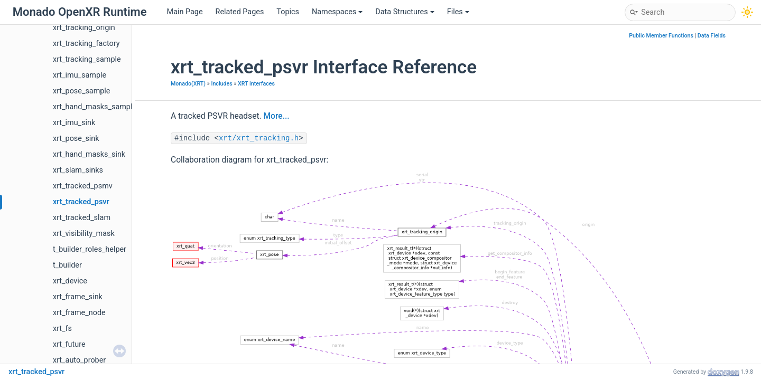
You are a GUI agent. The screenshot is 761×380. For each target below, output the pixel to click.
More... (276, 116)
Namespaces (337, 11)
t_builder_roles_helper (89, 249)
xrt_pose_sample (81, 91)
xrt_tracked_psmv (83, 186)
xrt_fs (62, 328)
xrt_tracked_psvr (81, 201)
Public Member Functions (661, 35)
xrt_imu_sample (79, 75)
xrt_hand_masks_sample (94, 106)
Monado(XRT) (188, 83)
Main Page (185, 11)
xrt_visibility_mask (84, 233)
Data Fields (712, 35)
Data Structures (404, 11)
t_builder (67, 265)
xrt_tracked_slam (81, 217)
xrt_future (69, 344)
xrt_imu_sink (74, 122)
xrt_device (70, 281)
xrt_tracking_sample (87, 59)
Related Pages (240, 11)
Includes (221, 83)
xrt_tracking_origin (84, 27)
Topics (287, 11)
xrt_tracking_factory (86, 43)
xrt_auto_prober (79, 360)
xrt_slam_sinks (78, 170)
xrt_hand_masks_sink (89, 154)
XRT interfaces (256, 83)
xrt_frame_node (79, 312)
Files (458, 11)
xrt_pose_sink (76, 138)
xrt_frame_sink (78, 296)
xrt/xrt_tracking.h (259, 138)
